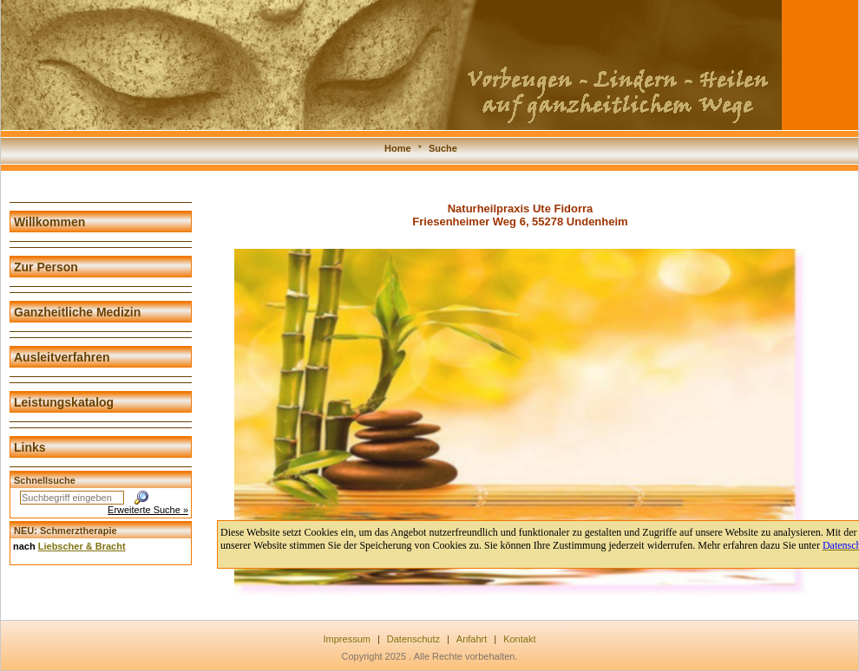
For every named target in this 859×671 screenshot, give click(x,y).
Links (30, 447)
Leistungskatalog (64, 402)
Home (397, 148)
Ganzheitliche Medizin (77, 312)
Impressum (347, 639)
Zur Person (46, 267)
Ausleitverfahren (61, 357)
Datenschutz (413, 639)
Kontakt (519, 639)
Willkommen (49, 222)
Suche (443, 148)
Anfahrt (471, 639)
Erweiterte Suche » (148, 510)
